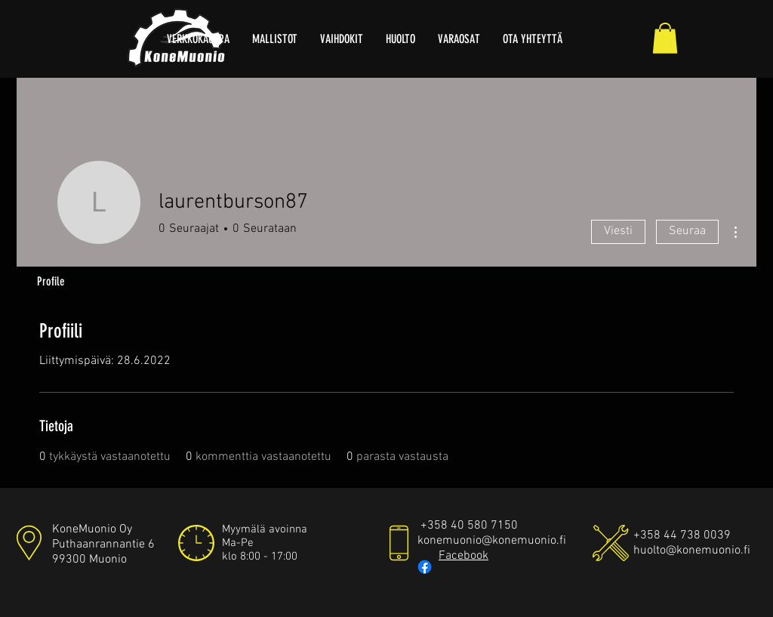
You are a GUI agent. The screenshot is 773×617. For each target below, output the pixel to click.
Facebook (463, 555)
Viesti (618, 231)
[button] (665, 38)
